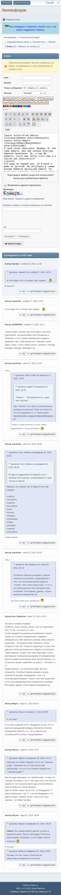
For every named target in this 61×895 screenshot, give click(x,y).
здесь (49, 26)
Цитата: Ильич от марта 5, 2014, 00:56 (28, 712)
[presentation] (27, 218)
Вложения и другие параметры (24, 185)
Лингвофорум (14, 10)
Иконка (7, 93)
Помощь (26, 885)
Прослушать (8, 199)
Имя (6, 77)
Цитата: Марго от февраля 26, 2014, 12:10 (30, 758)
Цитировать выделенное (41, 291)
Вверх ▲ (34, 885)
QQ (22, 291)
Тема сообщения (13, 88)
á (3, 109)
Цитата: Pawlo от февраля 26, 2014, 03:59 (29, 851)
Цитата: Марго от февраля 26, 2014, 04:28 (30, 824)
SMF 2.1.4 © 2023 (23, 888)
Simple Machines (38, 888)
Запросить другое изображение (30, 199)
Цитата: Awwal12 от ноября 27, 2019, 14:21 (30, 272)
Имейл (7, 83)
